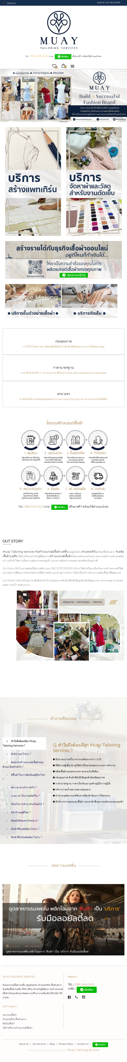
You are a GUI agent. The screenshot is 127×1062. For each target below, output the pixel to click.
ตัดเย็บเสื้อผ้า (9, 1023)
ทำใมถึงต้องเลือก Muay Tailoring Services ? (19, 743)
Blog (52, 1044)
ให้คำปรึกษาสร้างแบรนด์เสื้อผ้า (17, 1028)
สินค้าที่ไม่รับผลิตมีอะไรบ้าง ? (26, 837)
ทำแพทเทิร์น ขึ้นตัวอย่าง (14, 1019)
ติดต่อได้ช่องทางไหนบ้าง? (24, 820)
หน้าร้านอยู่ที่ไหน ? (21, 812)
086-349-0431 (39, 56)
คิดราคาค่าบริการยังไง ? (24, 787)
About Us (24, 1044)
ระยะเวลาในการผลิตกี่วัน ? (25, 795)
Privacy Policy (66, 1044)
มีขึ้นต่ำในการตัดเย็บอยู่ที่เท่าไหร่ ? (24, 777)
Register (115, 2)
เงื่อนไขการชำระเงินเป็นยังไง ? (27, 804)
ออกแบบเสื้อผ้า (10, 1015)
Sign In (101, 2)
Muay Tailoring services (83, 1050)
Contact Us (83, 1044)
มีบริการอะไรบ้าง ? (21, 754)
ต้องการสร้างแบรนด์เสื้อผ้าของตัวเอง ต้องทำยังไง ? (23, 764)
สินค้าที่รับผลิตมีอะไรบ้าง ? (25, 828)
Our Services (39, 1044)
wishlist (55, 66)
